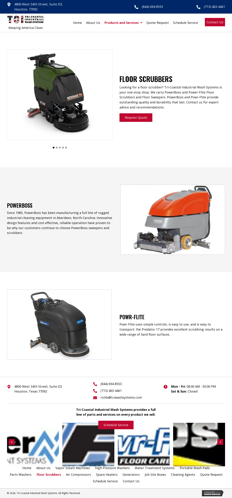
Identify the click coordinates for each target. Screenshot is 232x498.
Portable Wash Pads (195, 468)
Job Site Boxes (155, 474)
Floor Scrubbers (49, 474)
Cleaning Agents (183, 474)
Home (26, 468)
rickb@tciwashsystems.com (121, 397)
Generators (131, 474)
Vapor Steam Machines (72, 468)
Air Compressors (78, 474)
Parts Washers (20, 474)
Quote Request (211, 474)
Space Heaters (107, 474)
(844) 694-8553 (152, 7)
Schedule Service (105, 481)
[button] (215, 22)
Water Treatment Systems (155, 468)
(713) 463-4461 (214, 7)
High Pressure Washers (112, 468)
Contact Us (131, 481)
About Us (43, 468)
